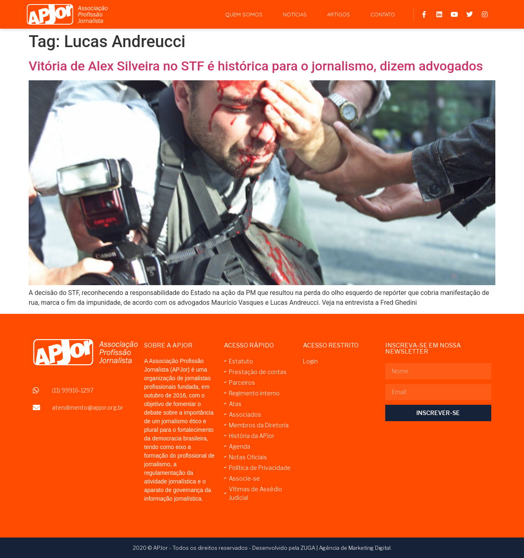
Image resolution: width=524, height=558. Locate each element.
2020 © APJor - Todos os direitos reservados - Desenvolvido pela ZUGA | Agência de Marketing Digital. (262, 547)
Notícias (295, 14)
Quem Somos (243, 14)
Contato (382, 14)
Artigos (338, 14)
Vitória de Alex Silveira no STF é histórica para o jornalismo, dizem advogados (256, 66)
